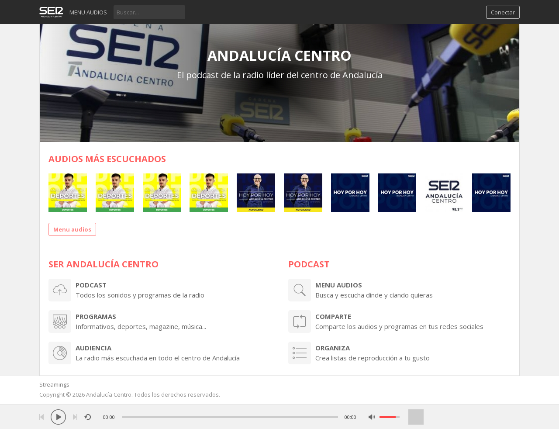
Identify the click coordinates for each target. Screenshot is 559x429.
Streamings (54, 384)
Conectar (503, 12)
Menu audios (88, 12)
